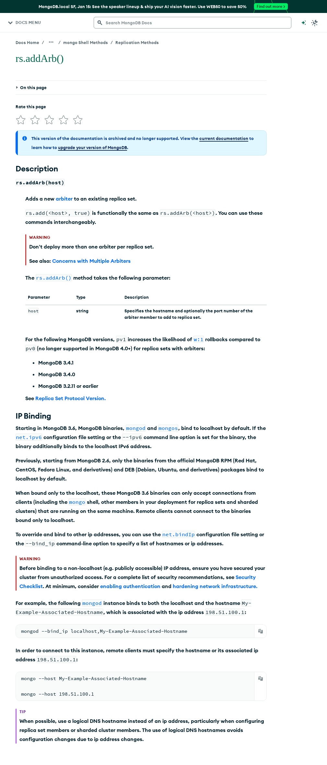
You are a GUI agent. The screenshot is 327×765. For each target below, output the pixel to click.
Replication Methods (137, 42)
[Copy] (260, 631)
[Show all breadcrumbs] (51, 42)
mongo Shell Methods (85, 42)
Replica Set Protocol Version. (70, 398)
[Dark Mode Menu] (314, 22)
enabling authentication (130, 586)
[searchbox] (192, 23)
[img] (21, 120)
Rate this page (31, 106)
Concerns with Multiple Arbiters (91, 261)
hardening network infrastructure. (215, 586)
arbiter (64, 198)
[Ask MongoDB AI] (303, 22)
